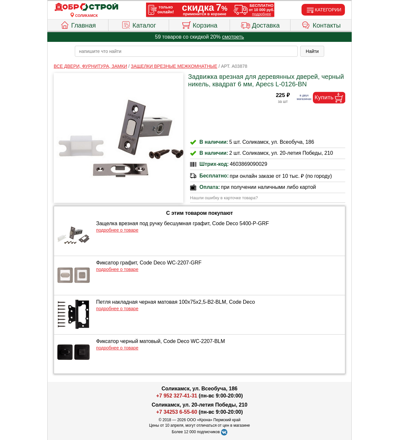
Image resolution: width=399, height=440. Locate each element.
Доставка (260, 24)
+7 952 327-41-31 (176, 395)
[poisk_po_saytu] (186, 51)
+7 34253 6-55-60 (176, 412)
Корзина (199, 24)
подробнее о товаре (117, 230)
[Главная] (86, 7)
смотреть (233, 37)
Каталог (138, 24)
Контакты (321, 24)
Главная (78, 24)
